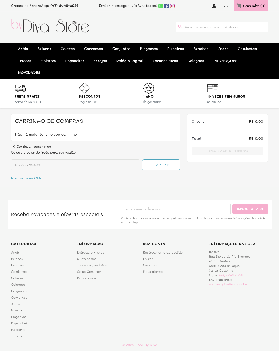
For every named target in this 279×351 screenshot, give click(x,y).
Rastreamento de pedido (163, 252)
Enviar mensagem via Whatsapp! (131, 5)
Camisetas (247, 48)
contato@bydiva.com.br (228, 284)
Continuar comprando (31, 146)
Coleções (195, 60)
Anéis (23, 48)
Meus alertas (153, 271)
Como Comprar (89, 271)
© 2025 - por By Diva (139, 344)
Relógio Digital (129, 60)
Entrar (148, 259)
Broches (200, 48)
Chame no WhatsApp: (45, 5)
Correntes (93, 48)
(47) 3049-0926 (231, 275)
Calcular (161, 164)
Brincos (44, 48)
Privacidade (87, 278)
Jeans (223, 48)
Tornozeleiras (165, 60)
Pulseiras (175, 48)
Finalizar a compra (227, 150)
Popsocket (74, 60)
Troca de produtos (92, 265)
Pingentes (149, 48)
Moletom (48, 60)
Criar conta (152, 265)
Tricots (24, 60)
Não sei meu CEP (26, 178)
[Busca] (222, 27)
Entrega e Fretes (90, 252)
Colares (67, 48)
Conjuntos (121, 48)
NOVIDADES (29, 72)
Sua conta (154, 243)
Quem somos (87, 259)
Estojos (100, 60)
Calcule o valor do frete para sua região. (44, 152)
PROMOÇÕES (225, 60)
